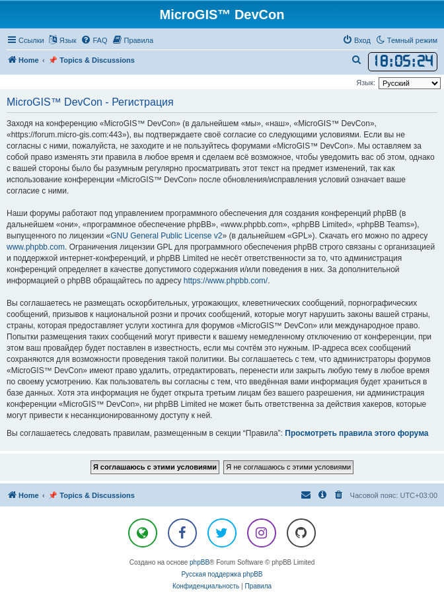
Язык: (365, 83)
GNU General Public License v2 (166, 235)
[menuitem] (94, 40)
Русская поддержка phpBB (221, 574)
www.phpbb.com (36, 247)
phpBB (199, 562)
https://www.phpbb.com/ (226, 280)
